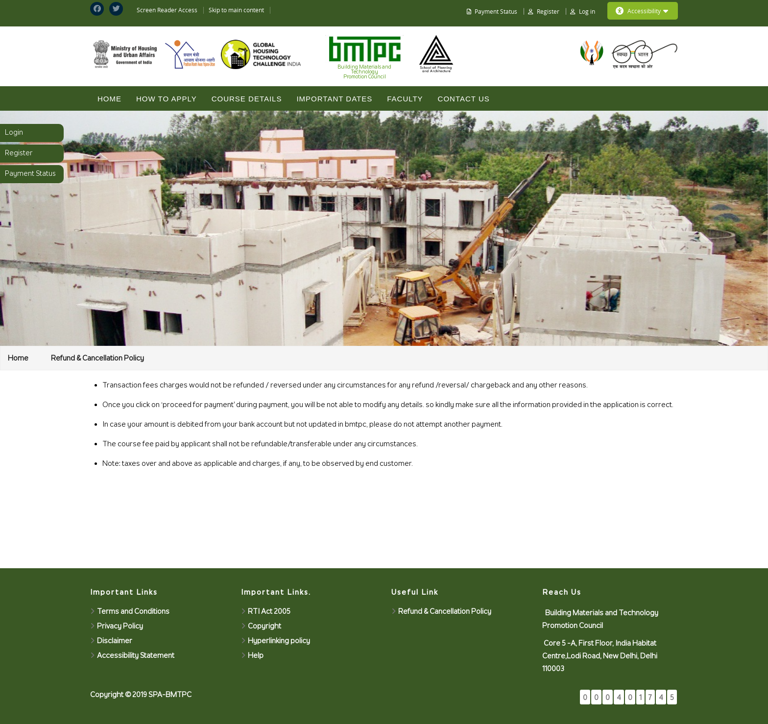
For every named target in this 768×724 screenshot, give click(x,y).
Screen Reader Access (167, 10)
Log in (587, 11)
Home (109, 99)
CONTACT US (464, 99)
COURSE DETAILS (247, 99)
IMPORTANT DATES (334, 99)
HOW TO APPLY (166, 99)
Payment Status (30, 173)
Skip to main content (236, 10)
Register (19, 153)
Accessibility (642, 11)
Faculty (405, 99)
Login (14, 132)
